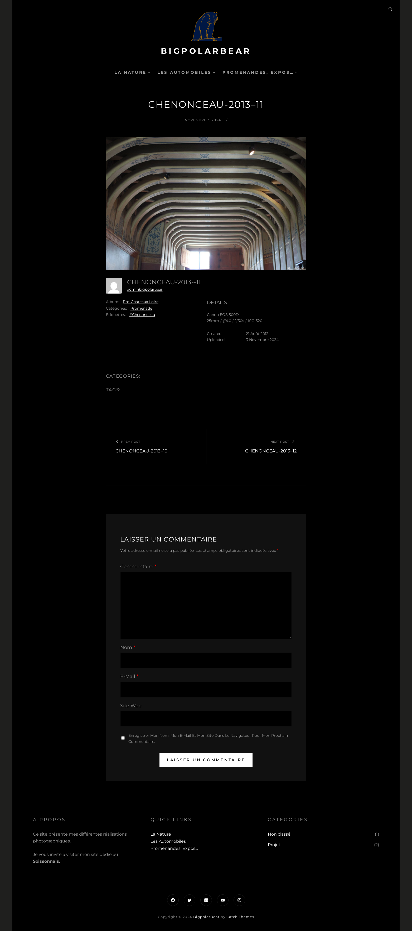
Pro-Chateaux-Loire (140, 301)
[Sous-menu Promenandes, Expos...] (296, 72)
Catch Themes (240, 917)
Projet (274, 844)
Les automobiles (184, 72)
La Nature (130, 72)
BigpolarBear (206, 51)
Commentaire (138, 566)
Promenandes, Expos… (258, 72)
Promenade (141, 308)
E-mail (129, 676)
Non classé (279, 834)
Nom (127, 647)
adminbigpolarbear (145, 289)
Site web (131, 706)
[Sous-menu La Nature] (149, 72)
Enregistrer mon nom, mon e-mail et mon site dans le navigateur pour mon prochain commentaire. (208, 738)
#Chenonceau (142, 314)
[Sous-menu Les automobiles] (214, 72)
